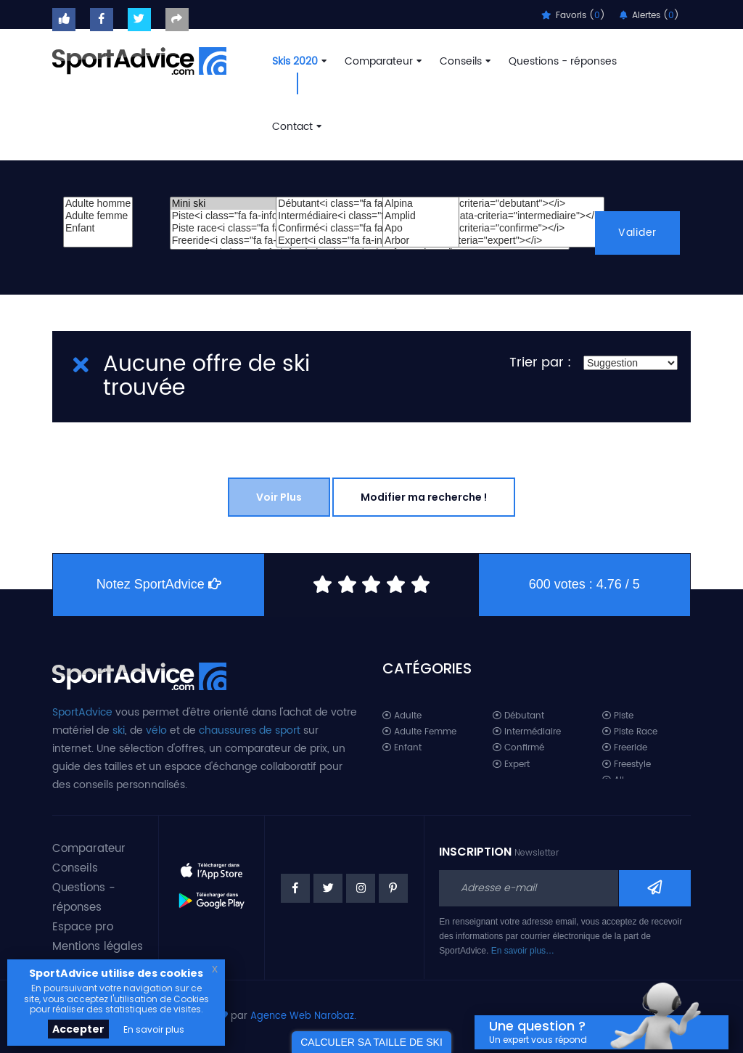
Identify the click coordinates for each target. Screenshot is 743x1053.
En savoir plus (153, 1029)
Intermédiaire (527, 732)
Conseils (464, 61)
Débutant (518, 716)
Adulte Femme (419, 732)
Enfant (98, 228)
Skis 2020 (298, 61)
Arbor (421, 240)
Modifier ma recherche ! (424, 497)
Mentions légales (97, 947)
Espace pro (82, 927)
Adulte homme (98, 203)
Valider (637, 232)
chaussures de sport (249, 730)
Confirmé (518, 748)
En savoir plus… (522, 951)
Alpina (421, 203)
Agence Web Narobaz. (303, 1016)
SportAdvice (82, 712)
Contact (295, 126)
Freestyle (626, 764)
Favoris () (573, 15)
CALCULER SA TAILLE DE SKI (371, 1042)
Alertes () (649, 15)
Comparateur (382, 61)
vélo (156, 730)
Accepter (78, 1029)
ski (118, 730)
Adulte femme (98, 216)
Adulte (402, 716)
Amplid (421, 216)
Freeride (624, 748)
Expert (511, 764)
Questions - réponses (563, 61)
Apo (421, 228)
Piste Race (629, 732)
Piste (617, 716)
